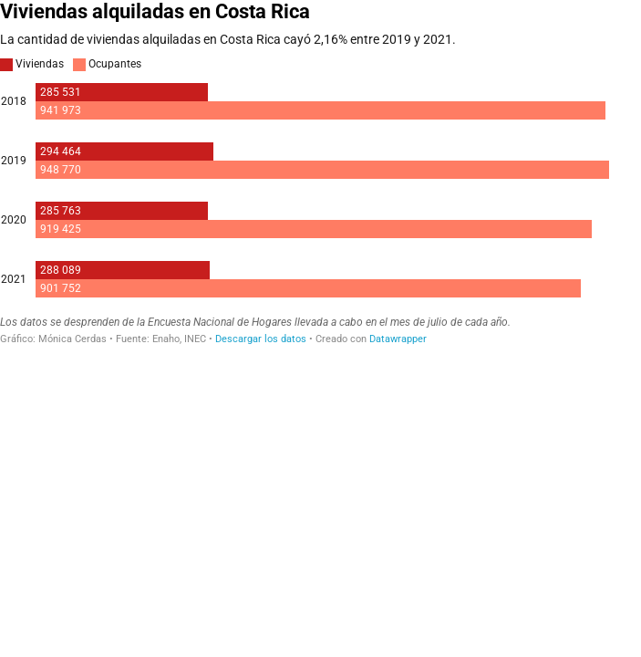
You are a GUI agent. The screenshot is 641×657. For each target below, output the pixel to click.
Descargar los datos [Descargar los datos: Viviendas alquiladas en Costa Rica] (260, 339)
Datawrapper (398, 339)
